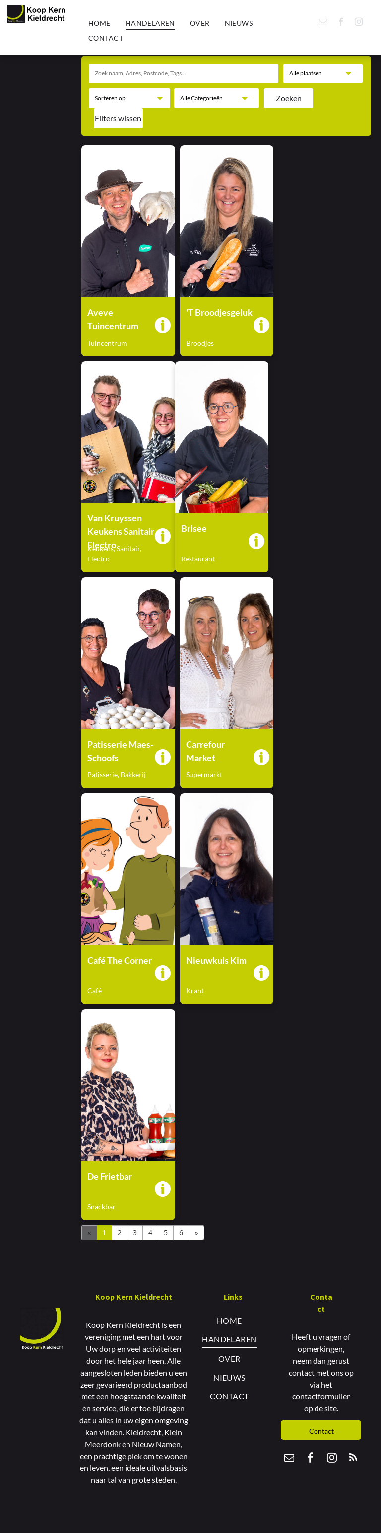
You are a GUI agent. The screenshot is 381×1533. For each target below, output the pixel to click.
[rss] (353, 1458)
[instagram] (359, 23)
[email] (323, 23)
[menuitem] (99, 23)
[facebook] (341, 23)
